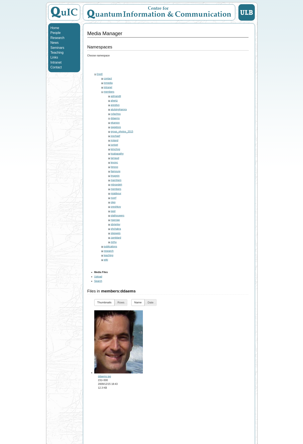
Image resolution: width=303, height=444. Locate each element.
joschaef (115, 136)
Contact (56, 67)
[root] (99, 74)
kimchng (115, 149)
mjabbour (116, 193)
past (113, 211)
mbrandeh (116, 184)
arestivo (115, 105)
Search (98, 281)
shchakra (116, 228)
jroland (114, 140)
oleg (113, 202)
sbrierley (115, 224)
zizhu (114, 242)
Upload (98, 276)
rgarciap (115, 220)
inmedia (108, 82)
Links (54, 57)
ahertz (114, 100)
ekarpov (115, 122)
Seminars (57, 47)
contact (108, 78)
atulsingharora (119, 109)
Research (57, 38)
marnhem (116, 180)
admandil (116, 96)
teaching (108, 255)
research (109, 250)
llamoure (115, 171)
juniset (114, 144)
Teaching (57, 52)
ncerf (113, 197)
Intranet (56, 62)
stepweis (116, 233)
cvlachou (116, 113)
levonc (114, 162)
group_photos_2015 (122, 131)
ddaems (115, 118)
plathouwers (117, 215)
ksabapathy (117, 153)
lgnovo (114, 166)
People (55, 33)
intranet (108, 87)
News (54, 42)
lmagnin (115, 175)
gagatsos (116, 127)
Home (54, 28)
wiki (106, 259)
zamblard (116, 237)
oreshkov (116, 206)
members (109, 91)
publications (110, 246)
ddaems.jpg (104, 376)
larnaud (115, 158)
